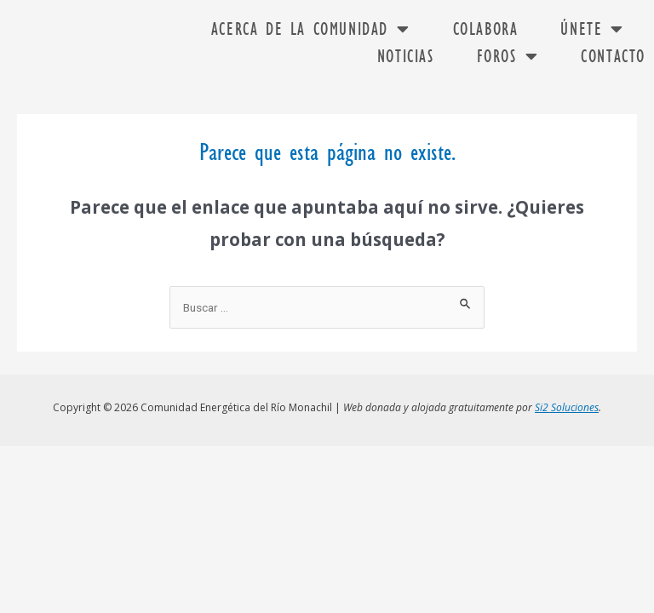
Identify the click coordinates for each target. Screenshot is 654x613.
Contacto (613, 56)
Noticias (405, 56)
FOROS (508, 56)
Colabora (486, 29)
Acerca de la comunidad (310, 29)
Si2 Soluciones (567, 404)
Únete (592, 29)
